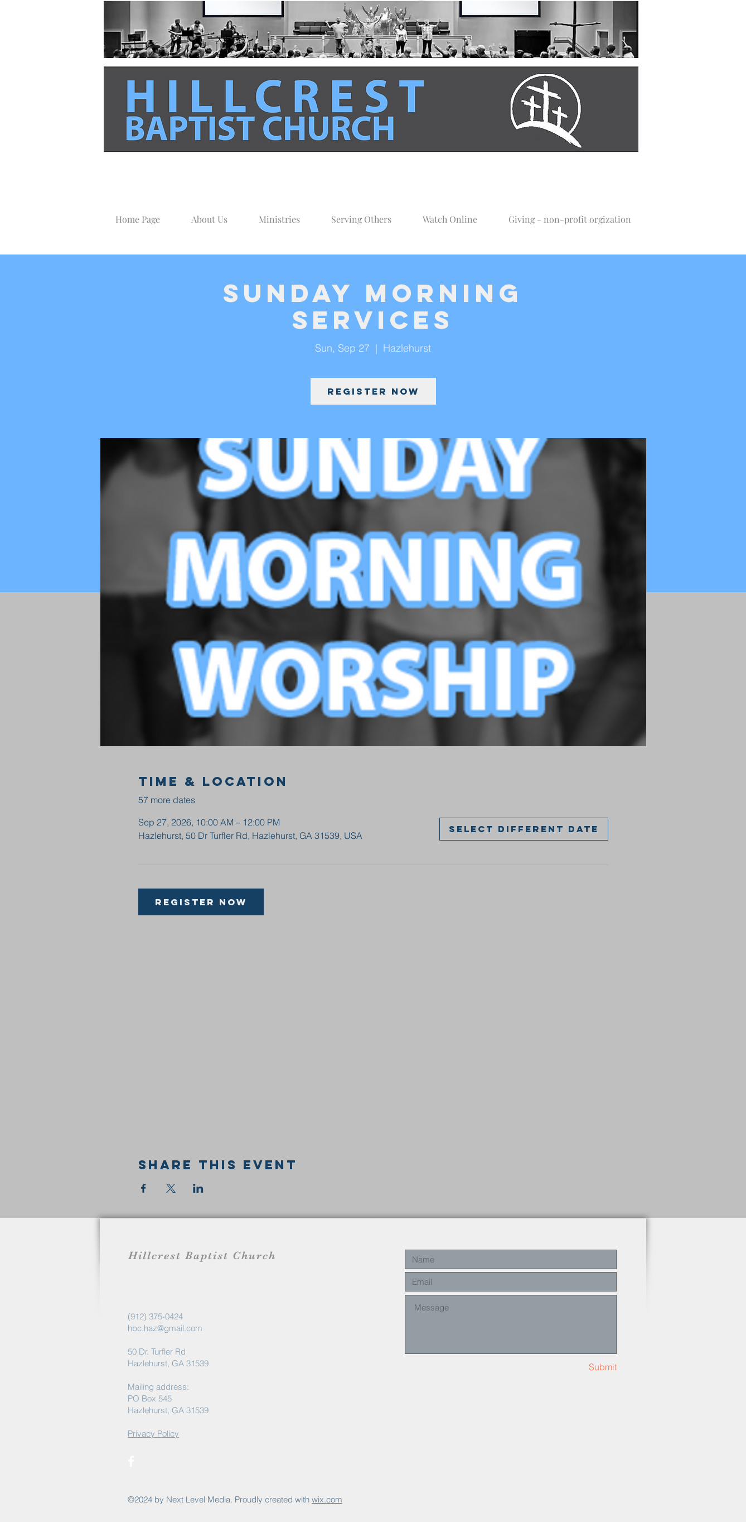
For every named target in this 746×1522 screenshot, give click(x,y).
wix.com (327, 1499)
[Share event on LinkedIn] (198, 1188)
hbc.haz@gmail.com (165, 1328)
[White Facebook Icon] (131, 1461)
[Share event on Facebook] (143, 1188)
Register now (373, 391)
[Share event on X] (171, 1188)
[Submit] (577, 1367)
